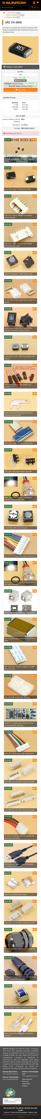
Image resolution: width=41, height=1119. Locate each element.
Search (34, 8)
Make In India (9, 1055)
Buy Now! (20, 90)
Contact (24, 1086)
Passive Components (15, 15)
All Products (14, 13)
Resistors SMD (13, 17)
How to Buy (26, 1084)
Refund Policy (7, 1114)
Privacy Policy (30, 1114)
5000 (15, 84)
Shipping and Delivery (18, 1114)
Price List (25, 1081)
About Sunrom (27, 1079)
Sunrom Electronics (10, 1072)
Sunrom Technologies (11, 1077)
